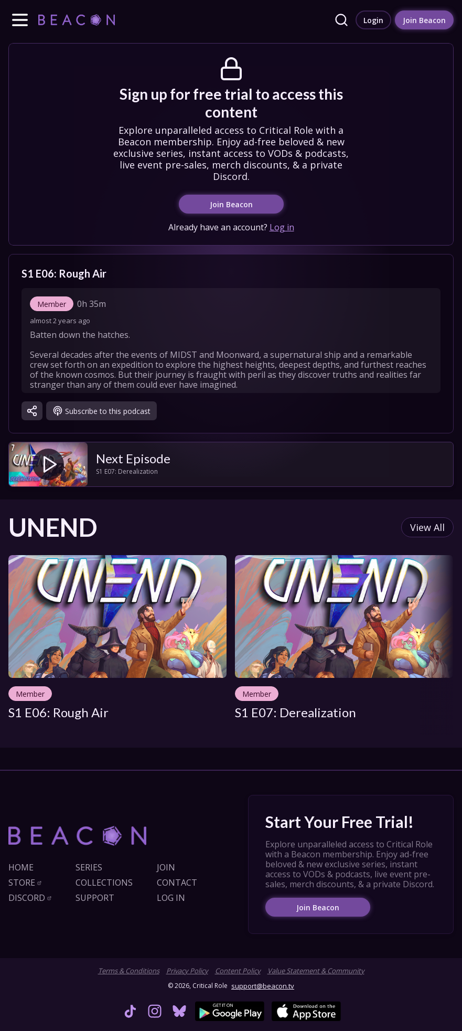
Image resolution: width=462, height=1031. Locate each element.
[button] (19, 19)
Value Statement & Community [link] (315, 970)
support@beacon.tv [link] (262, 986)
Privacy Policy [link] (187, 970)
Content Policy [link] (238, 970)
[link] (76, 19)
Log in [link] (282, 232)
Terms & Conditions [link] (128, 970)
